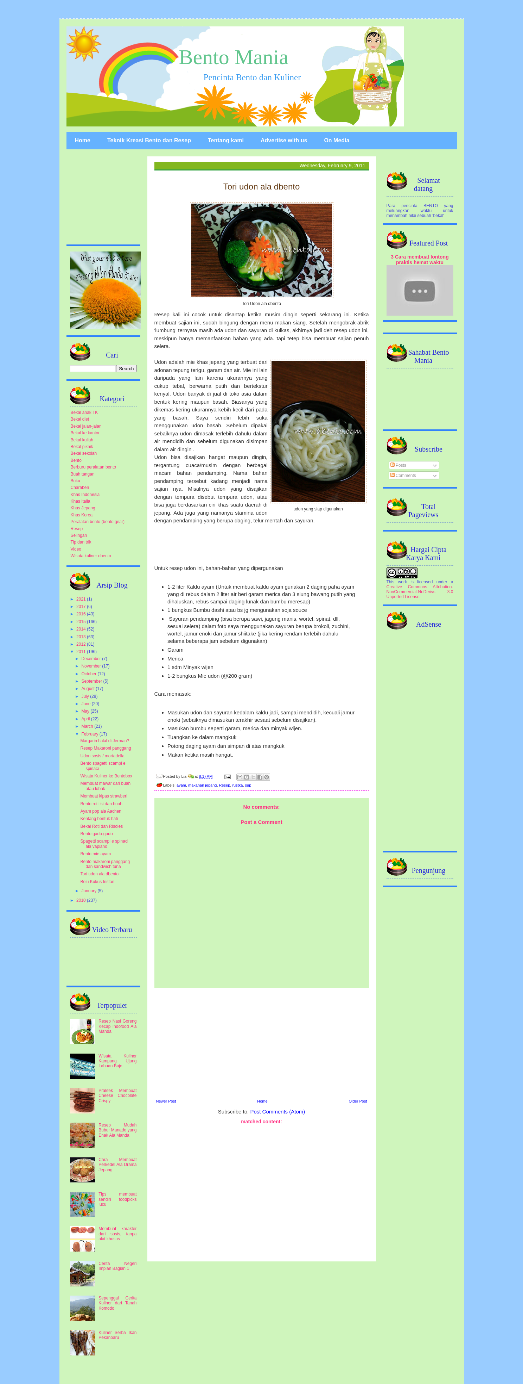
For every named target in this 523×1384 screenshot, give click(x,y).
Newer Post (166, 1101)
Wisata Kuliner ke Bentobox (106, 776)
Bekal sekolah (84, 453)
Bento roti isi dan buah (101, 803)
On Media (336, 140)
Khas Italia (80, 501)
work (402, 581)
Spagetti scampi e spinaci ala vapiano (104, 844)
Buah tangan (83, 474)
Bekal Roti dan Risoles (101, 826)
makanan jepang (202, 785)
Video (76, 549)
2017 (81, 606)
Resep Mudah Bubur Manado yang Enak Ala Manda (117, 1130)
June (86, 703)
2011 (81, 651)
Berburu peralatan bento (93, 467)
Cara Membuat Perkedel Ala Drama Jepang (117, 1164)
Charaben (80, 487)
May (85, 711)
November (91, 666)
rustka (237, 785)
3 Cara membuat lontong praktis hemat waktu (420, 259)
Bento (76, 460)
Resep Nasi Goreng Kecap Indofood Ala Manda (117, 1026)
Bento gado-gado (96, 833)
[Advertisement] (261, 1042)
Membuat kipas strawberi (103, 796)
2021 (81, 599)
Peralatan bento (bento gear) (98, 521)
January (89, 890)
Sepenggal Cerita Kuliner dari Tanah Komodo (117, 1303)
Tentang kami (226, 140)
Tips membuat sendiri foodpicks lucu (117, 1199)
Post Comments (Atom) (277, 1112)
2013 (81, 636)
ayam (181, 785)
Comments (403, 475)
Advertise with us (284, 140)
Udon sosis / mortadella (102, 755)
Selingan (79, 535)
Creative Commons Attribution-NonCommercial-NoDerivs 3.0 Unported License (420, 591)
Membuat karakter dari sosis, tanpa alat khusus (117, 1233)
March (87, 726)
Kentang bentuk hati (99, 818)
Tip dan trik (81, 542)
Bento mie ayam (95, 853)
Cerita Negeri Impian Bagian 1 (117, 1266)
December (91, 658)
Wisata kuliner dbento (91, 555)
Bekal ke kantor (85, 432)
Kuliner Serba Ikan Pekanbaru (117, 1335)
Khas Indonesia (85, 494)
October (89, 673)
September (92, 681)
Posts (398, 465)
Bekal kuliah (82, 439)
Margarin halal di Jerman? (104, 740)
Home (82, 140)
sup (248, 785)
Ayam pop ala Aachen (100, 811)
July (85, 696)
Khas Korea (82, 515)
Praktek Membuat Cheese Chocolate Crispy (117, 1095)
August (88, 688)
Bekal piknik (82, 446)
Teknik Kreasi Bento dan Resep (149, 140)
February (90, 734)
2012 (81, 644)
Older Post (358, 1101)
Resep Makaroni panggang (105, 748)
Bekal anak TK (84, 412)
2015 (81, 621)
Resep (224, 785)
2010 (81, 900)
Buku (75, 480)
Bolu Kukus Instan (97, 881)
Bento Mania (234, 57)
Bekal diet (80, 419)
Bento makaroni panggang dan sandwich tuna (105, 864)
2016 (81, 614)
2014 (81, 629)
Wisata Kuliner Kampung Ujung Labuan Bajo (117, 1061)
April (86, 718)
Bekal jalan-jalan (86, 426)
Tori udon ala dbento (99, 873)
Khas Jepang (83, 507)
